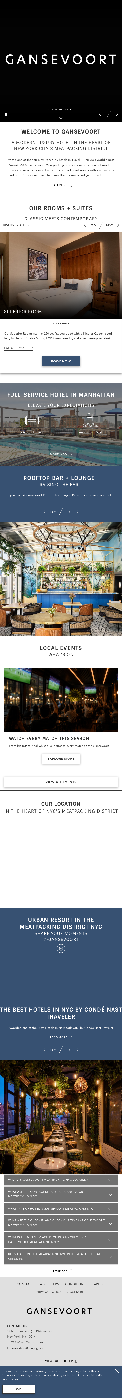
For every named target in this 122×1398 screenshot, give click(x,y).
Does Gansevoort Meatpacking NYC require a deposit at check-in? (54, 1256)
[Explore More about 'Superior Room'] (18, 348)
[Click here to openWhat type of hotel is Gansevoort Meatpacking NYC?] (61, 1208)
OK (18, 1389)
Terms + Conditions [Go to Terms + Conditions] (68, 1284)
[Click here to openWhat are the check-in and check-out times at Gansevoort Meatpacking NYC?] (61, 1223)
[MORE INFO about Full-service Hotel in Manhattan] (61, 454)
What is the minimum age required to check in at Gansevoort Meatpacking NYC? (48, 1239)
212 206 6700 (20, 1342)
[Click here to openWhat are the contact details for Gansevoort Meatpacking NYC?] (61, 1194)
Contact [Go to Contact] (24, 1284)
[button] (101, 115)
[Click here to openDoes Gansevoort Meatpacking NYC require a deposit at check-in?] (61, 1256)
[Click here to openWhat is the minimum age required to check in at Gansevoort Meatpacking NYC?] (61, 1240)
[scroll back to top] (61, 1271)
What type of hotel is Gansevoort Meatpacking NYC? (51, 1208)
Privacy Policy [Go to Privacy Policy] (48, 1292)
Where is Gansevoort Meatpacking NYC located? (48, 1180)
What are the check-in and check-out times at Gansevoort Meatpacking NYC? (56, 1223)
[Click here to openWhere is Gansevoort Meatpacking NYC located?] (61, 1180)
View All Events (61, 782)
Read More (10, 1379)
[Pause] (6, 114)
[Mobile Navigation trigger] (114, 7)
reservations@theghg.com (27, 1348)
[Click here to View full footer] (61, 1361)
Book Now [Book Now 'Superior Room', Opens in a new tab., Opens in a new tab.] (61, 361)
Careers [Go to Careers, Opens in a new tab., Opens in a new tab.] (98, 1284)
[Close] (117, 1371)
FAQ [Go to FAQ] (42, 1284)
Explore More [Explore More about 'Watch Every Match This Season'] (61, 759)
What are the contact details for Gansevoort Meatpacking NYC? (46, 1194)
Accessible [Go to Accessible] (76, 1292)
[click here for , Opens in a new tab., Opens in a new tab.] (61, 1037)
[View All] (16, 225)
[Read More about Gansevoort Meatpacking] (61, 185)
